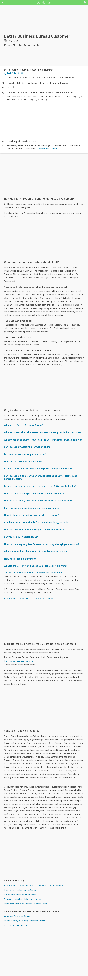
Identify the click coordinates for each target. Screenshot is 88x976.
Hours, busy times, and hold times (20, 894)
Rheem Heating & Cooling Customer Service (24, 920)
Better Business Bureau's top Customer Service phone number (34, 885)
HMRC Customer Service (15, 925)
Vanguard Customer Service (17, 916)
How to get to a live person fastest (20, 890)
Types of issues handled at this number (22, 899)
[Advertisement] (44, 119)
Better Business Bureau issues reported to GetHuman (29, 598)
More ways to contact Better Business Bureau (25, 903)
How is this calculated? (47, 148)
